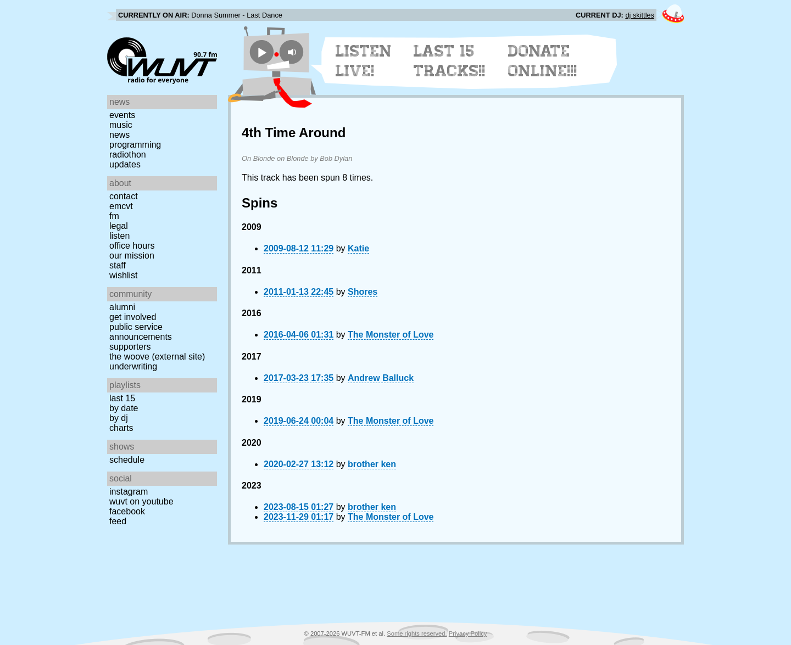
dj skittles (639, 15)
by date (123, 408)
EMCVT (121, 206)
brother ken (372, 464)
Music (120, 125)
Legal (118, 226)
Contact (123, 196)
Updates (125, 164)
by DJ (118, 418)
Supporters (130, 346)
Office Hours (131, 245)
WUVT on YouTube (141, 501)
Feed (117, 521)
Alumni (122, 307)
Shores (362, 291)
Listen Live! (364, 61)
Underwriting (133, 366)
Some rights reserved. (417, 633)
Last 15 (122, 398)
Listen (119, 235)
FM (114, 216)
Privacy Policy (468, 633)
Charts (121, 428)
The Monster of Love (390, 334)
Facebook (127, 511)
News (119, 134)
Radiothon (127, 154)
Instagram (128, 491)
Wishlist (123, 275)
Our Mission (131, 255)
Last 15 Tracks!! (450, 61)
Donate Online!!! (542, 61)
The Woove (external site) (157, 356)
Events (122, 115)
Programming (135, 144)
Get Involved (132, 317)
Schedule (126, 459)
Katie (358, 248)
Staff (117, 265)
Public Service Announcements (140, 331)
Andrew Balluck (381, 378)
